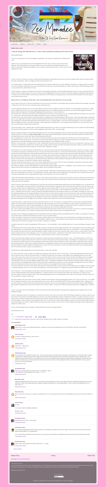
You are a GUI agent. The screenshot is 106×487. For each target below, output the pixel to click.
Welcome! (14, 44)
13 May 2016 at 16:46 (20, 338)
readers (55, 319)
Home (53, 455)
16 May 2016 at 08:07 (20, 374)
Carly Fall (17, 402)
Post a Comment (17, 449)
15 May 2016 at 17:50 (20, 363)
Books (39, 44)
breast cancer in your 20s (29, 319)
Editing (22, 44)
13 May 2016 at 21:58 (20, 348)
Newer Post (15, 455)
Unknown (17, 343)
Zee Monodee (18, 368)
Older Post (91, 455)
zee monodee (64, 319)
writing (59, 319)
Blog (44, 44)
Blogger (71, 480)
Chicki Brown (18, 427)
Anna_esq (17, 334)
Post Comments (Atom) (24, 459)
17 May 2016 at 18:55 (20, 445)
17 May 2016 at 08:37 (20, 422)
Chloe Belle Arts (21, 470)
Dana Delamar (18, 325)
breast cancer (18, 319)
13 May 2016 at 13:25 (20, 329)
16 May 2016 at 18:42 (20, 397)
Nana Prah (18, 391)
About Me (30, 44)
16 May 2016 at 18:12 (20, 386)
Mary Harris (18, 379)
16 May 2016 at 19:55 (20, 413)
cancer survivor (39, 319)
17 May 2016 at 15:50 (20, 436)
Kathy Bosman (19, 353)
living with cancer (48, 319)
